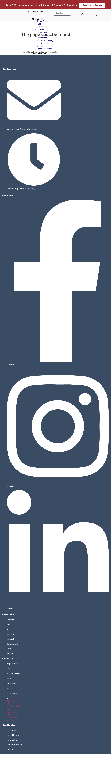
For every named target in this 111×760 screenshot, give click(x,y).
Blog (8, 688)
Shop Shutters (37, 11)
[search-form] (62, 13)
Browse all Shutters (39, 15)
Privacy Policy (12, 693)
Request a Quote (13, 663)
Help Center (11, 683)
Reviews (10, 698)
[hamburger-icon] (49, 11)
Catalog (9, 668)
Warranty (10, 678)
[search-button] (57, 17)
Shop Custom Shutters (92, 5)
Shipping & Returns (14, 673)
